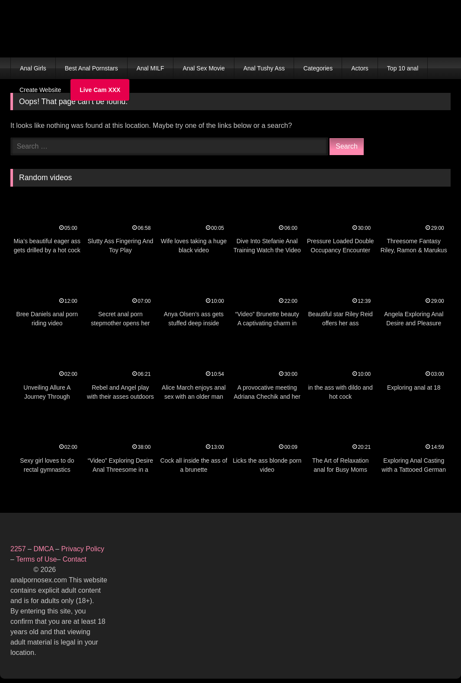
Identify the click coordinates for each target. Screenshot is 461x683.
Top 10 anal (402, 68)
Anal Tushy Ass (264, 68)
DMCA (44, 549)
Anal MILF (150, 68)
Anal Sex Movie (203, 68)
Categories (318, 68)
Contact (76, 559)
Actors (359, 68)
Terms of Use (36, 559)
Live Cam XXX (100, 89)
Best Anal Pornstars (91, 68)
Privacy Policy (82, 549)
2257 (18, 549)
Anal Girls (33, 68)
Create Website (40, 89)
